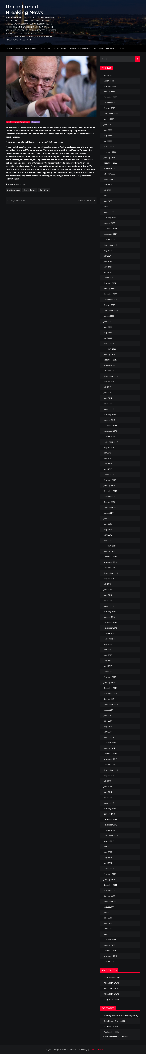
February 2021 (110, 283)
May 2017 (108, 529)
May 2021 (108, 267)
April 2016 (108, 600)
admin (10, 184)
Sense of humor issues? (80, 48)
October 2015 (109, 633)
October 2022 (109, 174)
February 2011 (110, 939)
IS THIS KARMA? (60, 48)
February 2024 (110, 86)
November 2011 (110, 890)
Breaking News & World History (18, 122)
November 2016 (110, 562)
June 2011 (108, 918)
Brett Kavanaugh (13, 190)
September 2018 (111, 442)
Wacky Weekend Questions (116, 1036)
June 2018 (108, 458)
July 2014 (107, 715)
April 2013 (108, 797)
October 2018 (109, 436)
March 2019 (109, 409)
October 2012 (109, 830)
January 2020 (109, 354)
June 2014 (108, 721)
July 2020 (107, 321)
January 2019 (109, 420)
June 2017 (108, 524)
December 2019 (110, 360)
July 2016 (107, 584)
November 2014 (110, 693)
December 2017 (110, 491)
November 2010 (110, 956)
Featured (35, 122)
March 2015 (109, 671)
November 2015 (110, 628)
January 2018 (109, 485)
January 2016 (109, 617)
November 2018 (110, 431)
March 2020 (109, 343)
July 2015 (107, 649)
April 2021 (108, 272)
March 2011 (109, 934)
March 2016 (109, 606)
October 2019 (109, 370)
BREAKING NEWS (85, 200)
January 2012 (109, 879)
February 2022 (110, 217)
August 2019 (109, 381)
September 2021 (111, 245)
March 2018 (109, 474)
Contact (122, 48)
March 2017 (109, 540)
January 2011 (109, 945)
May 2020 (108, 332)
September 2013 (111, 770)
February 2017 (110, 546)
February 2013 (110, 808)
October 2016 (109, 567)
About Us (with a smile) (26, 48)
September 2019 (111, 376)
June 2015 (108, 655)
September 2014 (111, 704)
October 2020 (109, 305)
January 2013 (109, 814)
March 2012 (109, 868)
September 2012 (111, 835)
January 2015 (109, 682)
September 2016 (111, 573)
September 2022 (111, 179)
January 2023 (109, 157)
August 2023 (109, 119)
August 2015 (109, 644)
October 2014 (109, 699)
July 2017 (107, 518)
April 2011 (108, 928)
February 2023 (110, 152)
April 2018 (108, 469)
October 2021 (109, 239)
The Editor (45, 48)
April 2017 (108, 535)
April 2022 (108, 206)
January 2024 (109, 91)
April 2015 (108, 666)
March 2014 (109, 737)
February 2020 (110, 349)
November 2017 (110, 496)
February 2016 (110, 611)
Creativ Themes (96, 1049)
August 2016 (109, 578)
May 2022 (108, 201)
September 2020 (111, 310)
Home (9, 48)
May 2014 (108, 726)
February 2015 (110, 677)
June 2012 (108, 852)
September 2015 (111, 639)
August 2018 (109, 447)
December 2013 (110, 753)
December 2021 (110, 228)
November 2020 (110, 299)
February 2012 (110, 874)
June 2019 (108, 392)
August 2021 (109, 250)
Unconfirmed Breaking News (25, 9)
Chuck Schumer (29, 190)
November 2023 (110, 102)
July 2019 (107, 387)
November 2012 (110, 825)
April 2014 (108, 732)
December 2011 (110, 885)
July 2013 (107, 781)
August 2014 (109, 710)
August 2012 (109, 841)
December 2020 (110, 294)
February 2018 (110, 480)
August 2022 (109, 184)
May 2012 (108, 857)
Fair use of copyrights (104, 48)
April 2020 (108, 338)
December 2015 (110, 622)
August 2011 (109, 907)
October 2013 (109, 764)
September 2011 (111, 901)
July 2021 (107, 256)
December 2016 (110, 556)
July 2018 (107, 453)
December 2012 (110, 819)
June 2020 (108, 327)
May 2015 (108, 660)
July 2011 (107, 912)
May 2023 (108, 135)
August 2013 (109, 775)
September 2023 (111, 113)
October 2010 (109, 961)
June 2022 (108, 195)
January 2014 (109, 748)
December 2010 (110, 950)
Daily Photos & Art (17, 200)
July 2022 (107, 190)
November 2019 (110, 365)
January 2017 (109, 551)
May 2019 (108, 398)
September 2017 (111, 507)
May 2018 (108, 463)
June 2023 (108, 130)
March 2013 (109, 803)
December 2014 (110, 688)
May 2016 (108, 595)
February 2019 (110, 414)
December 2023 (110, 97)
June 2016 (108, 589)
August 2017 (109, 513)
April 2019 (108, 403)
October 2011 (109, 896)
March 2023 (109, 146)
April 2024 (108, 75)
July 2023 (107, 124)
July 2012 (107, 846)
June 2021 (108, 261)
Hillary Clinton (44, 190)
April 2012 (108, 863)
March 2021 (109, 277)
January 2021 (109, 288)
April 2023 (108, 141)
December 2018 (110, 425)
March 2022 (109, 212)
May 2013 (108, 792)
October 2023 (109, 108)
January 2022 (109, 223)
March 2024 (109, 81)
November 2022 (110, 168)
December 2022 (110, 163)
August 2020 (109, 316)
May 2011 (108, 923)
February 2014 (110, 742)
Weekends (108, 1032)
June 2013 (108, 786)
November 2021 (110, 234)
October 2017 (109, 502)
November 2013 (110, 759)
